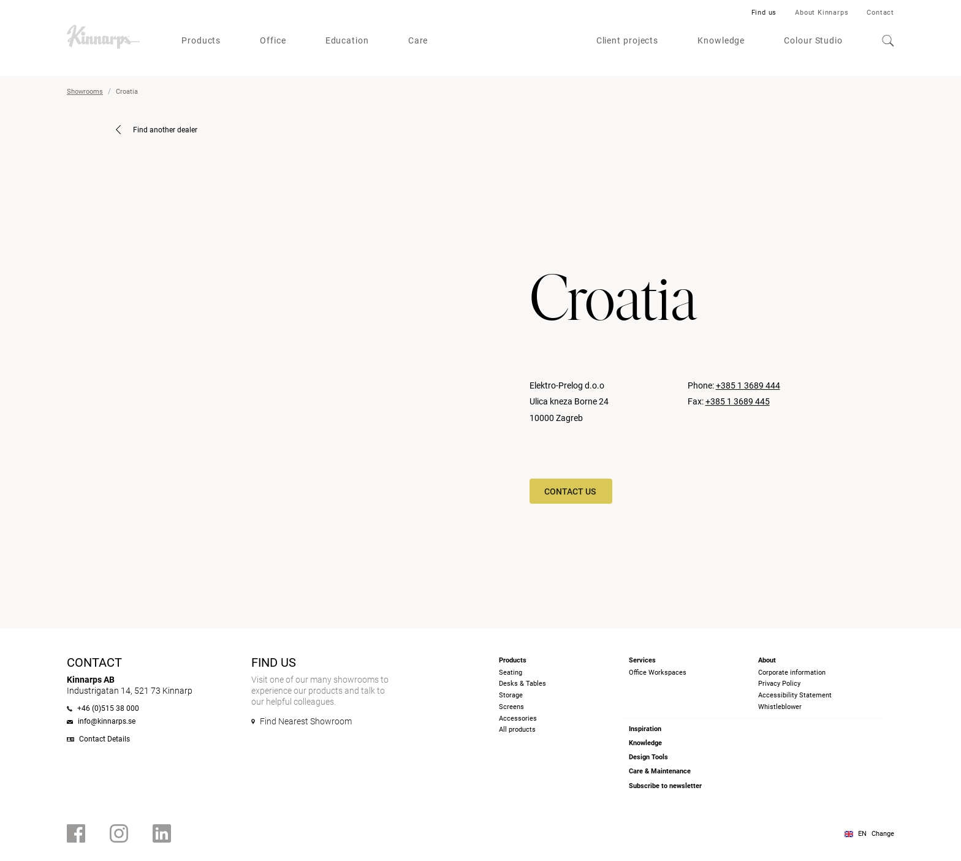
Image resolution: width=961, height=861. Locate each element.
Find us (764, 13)
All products (517, 730)
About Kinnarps (821, 13)
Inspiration (645, 729)
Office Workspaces (657, 673)
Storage (511, 695)
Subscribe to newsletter (665, 786)
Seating (510, 673)
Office (273, 40)
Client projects (627, 40)
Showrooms (85, 92)
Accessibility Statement (795, 695)
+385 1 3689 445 (737, 401)
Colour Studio (813, 40)
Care (418, 40)
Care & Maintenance (660, 771)
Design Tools (648, 757)
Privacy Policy (779, 684)
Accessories (518, 719)
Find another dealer (156, 130)
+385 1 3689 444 (748, 385)
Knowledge (721, 40)
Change (883, 834)
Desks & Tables (522, 684)
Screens (511, 707)
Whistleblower (780, 707)
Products (201, 40)
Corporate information (792, 673)
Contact (880, 13)
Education (347, 40)
